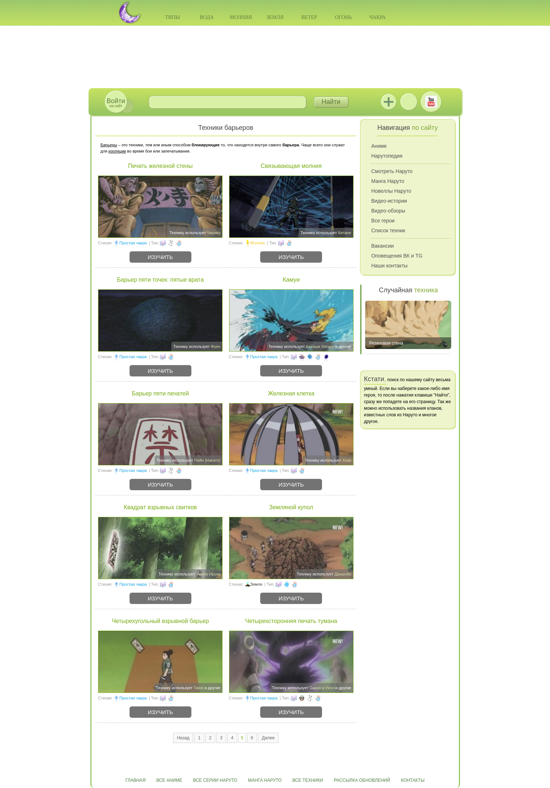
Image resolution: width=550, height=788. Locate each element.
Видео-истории (389, 201)
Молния (241, 17)
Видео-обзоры (388, 211)
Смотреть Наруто (391, 171)
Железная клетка (291, 393)
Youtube (431, 101)
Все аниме (169, 780)
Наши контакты (389, 266)
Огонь (343, 17)
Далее (268, 737)
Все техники (307, 780)
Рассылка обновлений (362, 780)
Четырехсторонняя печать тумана (291, 621)
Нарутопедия (386, 156)
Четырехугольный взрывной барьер (160, 621)
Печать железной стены (160, 166)
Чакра (377, 17)
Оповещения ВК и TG (396, 256)
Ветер (309, 17)
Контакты (413, 780)
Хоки (346, 460)
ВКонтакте (408, 101)
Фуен (215, 346)
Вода (207, 17)
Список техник (388, 230)
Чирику (213, 232)
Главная (136, 780)
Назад (183, 737)
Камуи (291, 280)
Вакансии (382, 246)
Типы (172, 17)
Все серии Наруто (215, 780)
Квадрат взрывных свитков (160, 507)
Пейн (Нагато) (207, 460)
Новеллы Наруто (391, 191)
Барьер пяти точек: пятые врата (160, 280)
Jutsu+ (388, 101)
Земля (275, 17)
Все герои (382, 221)
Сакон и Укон (322, 688)
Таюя (198, 688)
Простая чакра (133, 243)
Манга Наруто (387, 181)
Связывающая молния (291, 166)
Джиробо (342, 574)
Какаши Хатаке (320, 346)
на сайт (115, 102)
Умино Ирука (208, 574)
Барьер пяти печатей (160, 393)
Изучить (160, 257)
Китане (344, 232)
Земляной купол (291, 507)
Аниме (378, 146)
